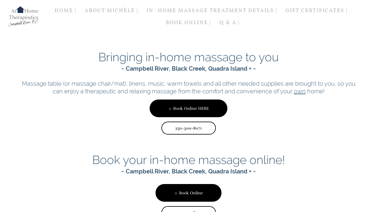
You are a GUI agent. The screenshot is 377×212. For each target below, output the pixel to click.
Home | (65, 10)
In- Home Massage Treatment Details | (211, 10)
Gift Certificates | (316, 10)
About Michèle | (111, 10)
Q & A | (229, 22)
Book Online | (188, 22)
